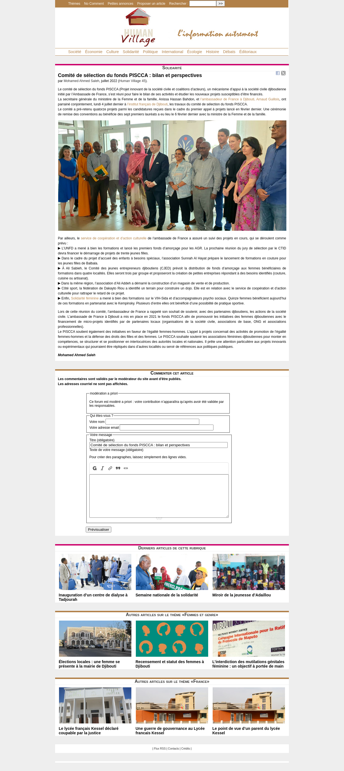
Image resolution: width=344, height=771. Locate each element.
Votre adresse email (104, 428)
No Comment (94, 4)
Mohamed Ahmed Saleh (81, 81)
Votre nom (97, 422)
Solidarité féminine (85, 298)
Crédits (185, 756)
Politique (150, 51)
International (172, 51)
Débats (229, 51)
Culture (112, 51)
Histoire (212, 51)
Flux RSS (160, 756)
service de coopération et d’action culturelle (114, 238)
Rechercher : (178, 4)
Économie (93, 51)
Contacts (173, 756)
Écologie (194, 51)
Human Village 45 (132, 81)
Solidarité (131, 51)
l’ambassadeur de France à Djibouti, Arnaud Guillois (239, 99)
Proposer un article (151, 4)
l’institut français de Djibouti (147, 104)
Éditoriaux (248, 51)
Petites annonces (120, 4)
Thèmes (74, 4)
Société (74, 51)
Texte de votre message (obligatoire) (116, 450)
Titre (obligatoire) (101, 440)
